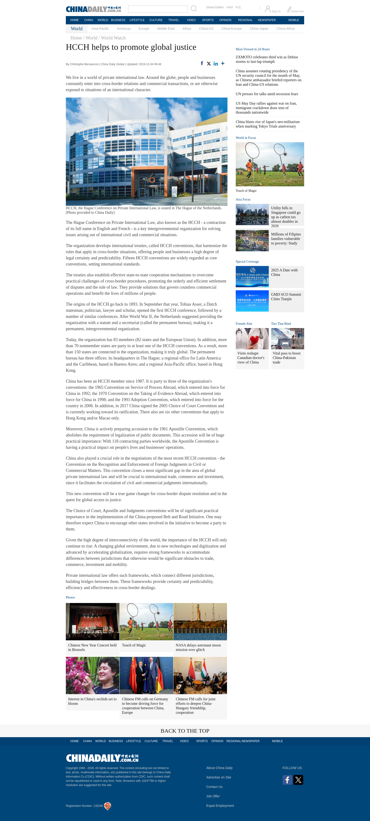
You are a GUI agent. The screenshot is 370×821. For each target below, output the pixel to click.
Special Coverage (247, 261)
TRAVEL (173, 20)
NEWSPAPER (266, 20)
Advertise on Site (218, 777)
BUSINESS (118, 20)
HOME (74, 20)
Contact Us (214, 787)
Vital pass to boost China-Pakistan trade (287, 357)
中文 (238, 7)
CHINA (88, 20)
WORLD (103, 20)
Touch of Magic (134, 645)
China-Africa (286, 28)
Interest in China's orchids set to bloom (92, 701)
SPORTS (208, 20)
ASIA (230, 7)
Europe (144, 28)
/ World (90, 37)
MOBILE (293, 20)
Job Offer (213, 796)
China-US (206, 28)
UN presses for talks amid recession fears (267, 94)
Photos (70, 597)
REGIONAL (245, 20)
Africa (187, 28)
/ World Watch (112, 37)
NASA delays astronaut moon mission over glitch (198, 647)
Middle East (166, 28)
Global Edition (215, 7)
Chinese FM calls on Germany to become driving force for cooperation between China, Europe (145, 705)
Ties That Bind (281, 323)
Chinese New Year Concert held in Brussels (92, 647)
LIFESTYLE (137, 20)
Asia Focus (243, 199)
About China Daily (219, 768)
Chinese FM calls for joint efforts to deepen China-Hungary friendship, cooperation (195, 705)
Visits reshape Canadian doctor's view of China (250, 357)
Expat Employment (220, 806)
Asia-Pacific (100, 28)
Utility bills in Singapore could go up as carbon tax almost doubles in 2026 (285, 217)
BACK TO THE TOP (185, 731)
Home (76, 37)
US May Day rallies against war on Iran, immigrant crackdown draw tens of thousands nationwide (266, 107)
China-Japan (259, 28)
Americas (123, 28)
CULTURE (156, 20)
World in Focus (246, 138)
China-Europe (231, 28)
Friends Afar (244, 323)
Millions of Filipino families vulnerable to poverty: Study (286, 238)
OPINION (225, 20)
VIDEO (191, 20)
